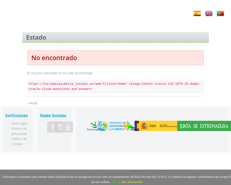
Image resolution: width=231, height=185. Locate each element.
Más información (131, 182)
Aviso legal (19, 123)
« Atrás (33, 103)
